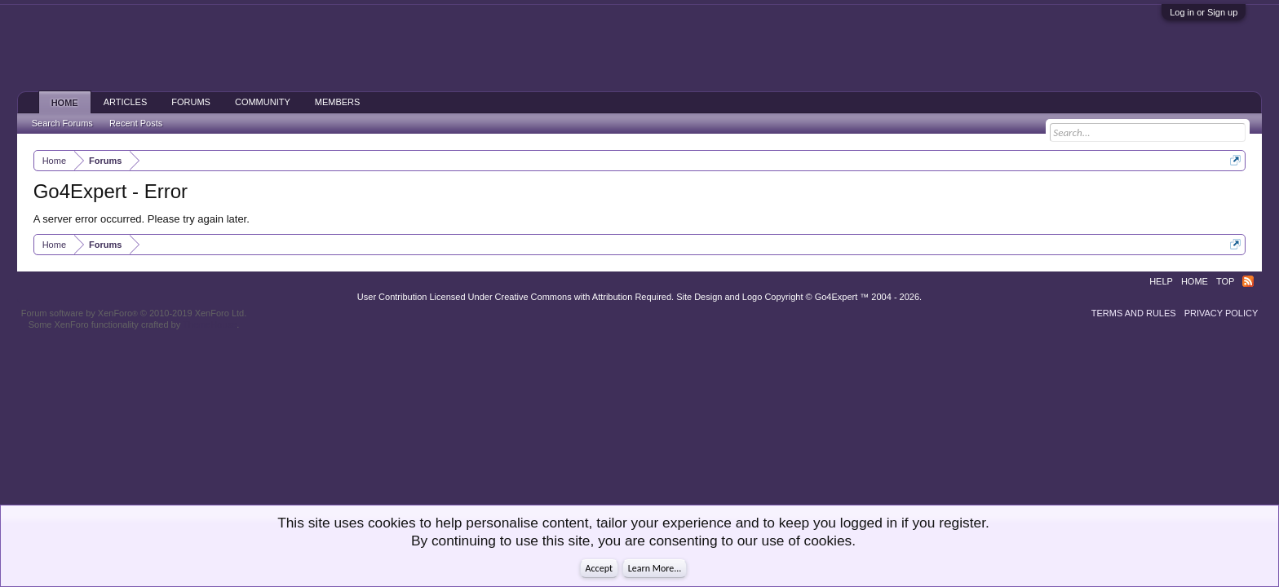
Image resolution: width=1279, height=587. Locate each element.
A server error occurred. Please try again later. (141, 219)
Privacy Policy (1221, 313)
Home (64, 103)
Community (262, 102)
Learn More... (655, 568)
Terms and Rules (1133, 313)
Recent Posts (135, 123)
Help (1161, 281)
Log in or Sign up (1203, 12)
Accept (599, 568)
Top (1225, 281)
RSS (1248, 281)
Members (338, 102)
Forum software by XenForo (134, 313)
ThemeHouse (210, 324)
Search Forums (62, 123)
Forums (190, 102)
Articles (126, 102)
